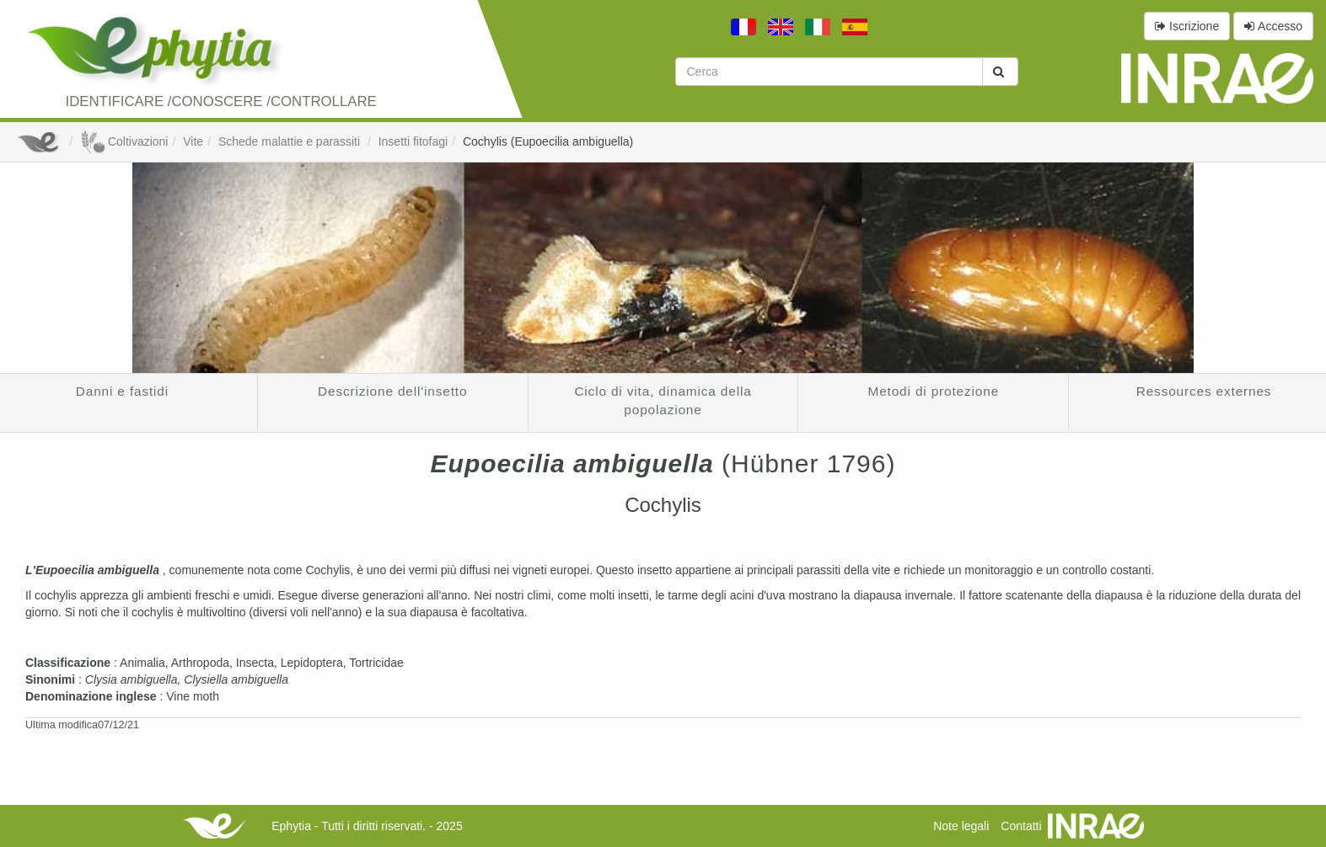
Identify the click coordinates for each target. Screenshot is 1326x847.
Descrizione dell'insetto (392, 391)
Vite (193, 141)
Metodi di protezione (934, 391)
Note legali (961, 826)
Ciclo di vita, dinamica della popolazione (662, 400)
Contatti (1021, 826)
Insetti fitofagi (413, 141)
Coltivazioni (124, 141)
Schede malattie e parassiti (290, 141)
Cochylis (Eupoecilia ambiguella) (548, 141)
